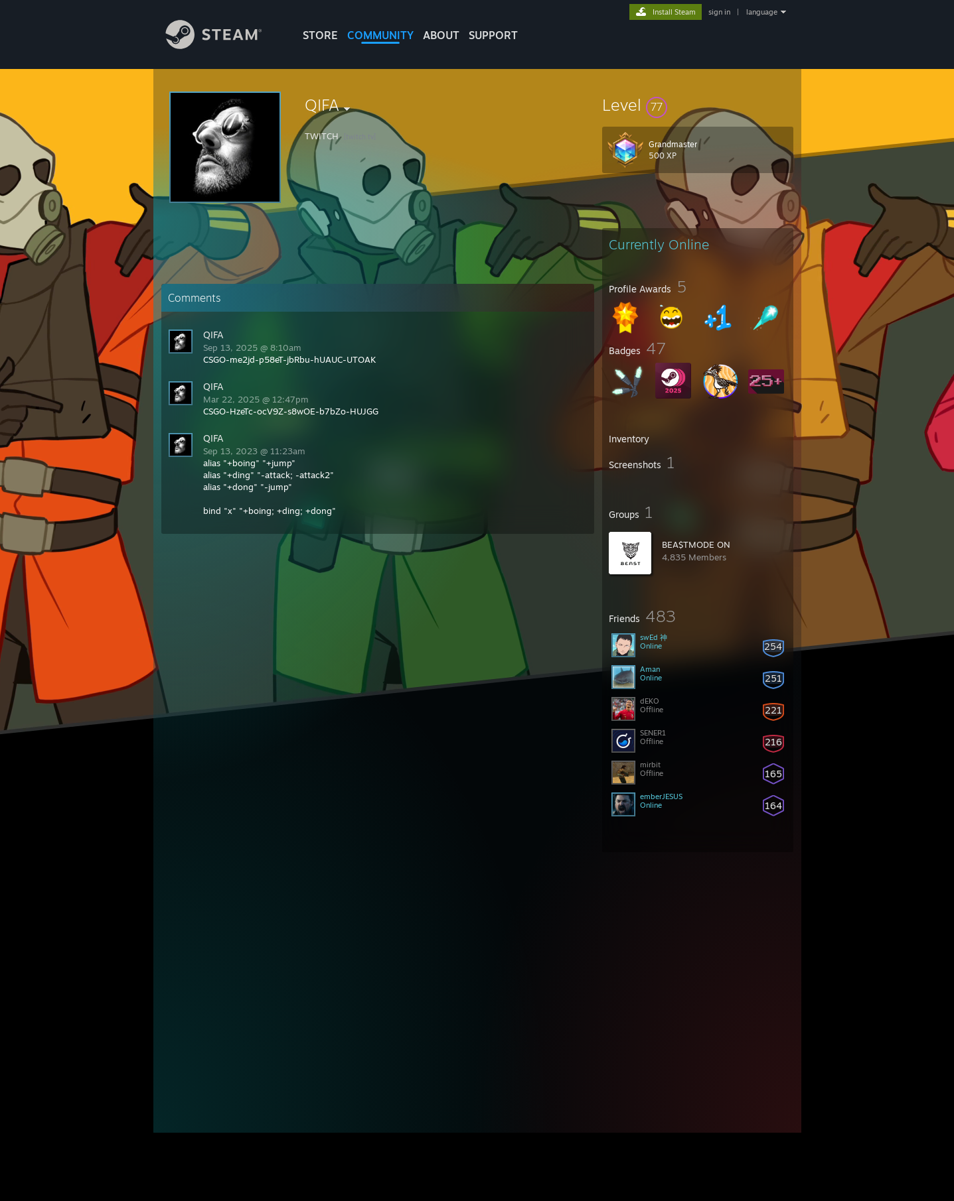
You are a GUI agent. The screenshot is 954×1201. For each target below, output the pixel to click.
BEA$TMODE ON (696, 544)
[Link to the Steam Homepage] (223, 45)
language (761, 12)
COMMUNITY (380, 35)
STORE (320, 35)
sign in (719, 12)
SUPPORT (493, 35)
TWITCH (322, 136)
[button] (697, 105)
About (441, 35)
